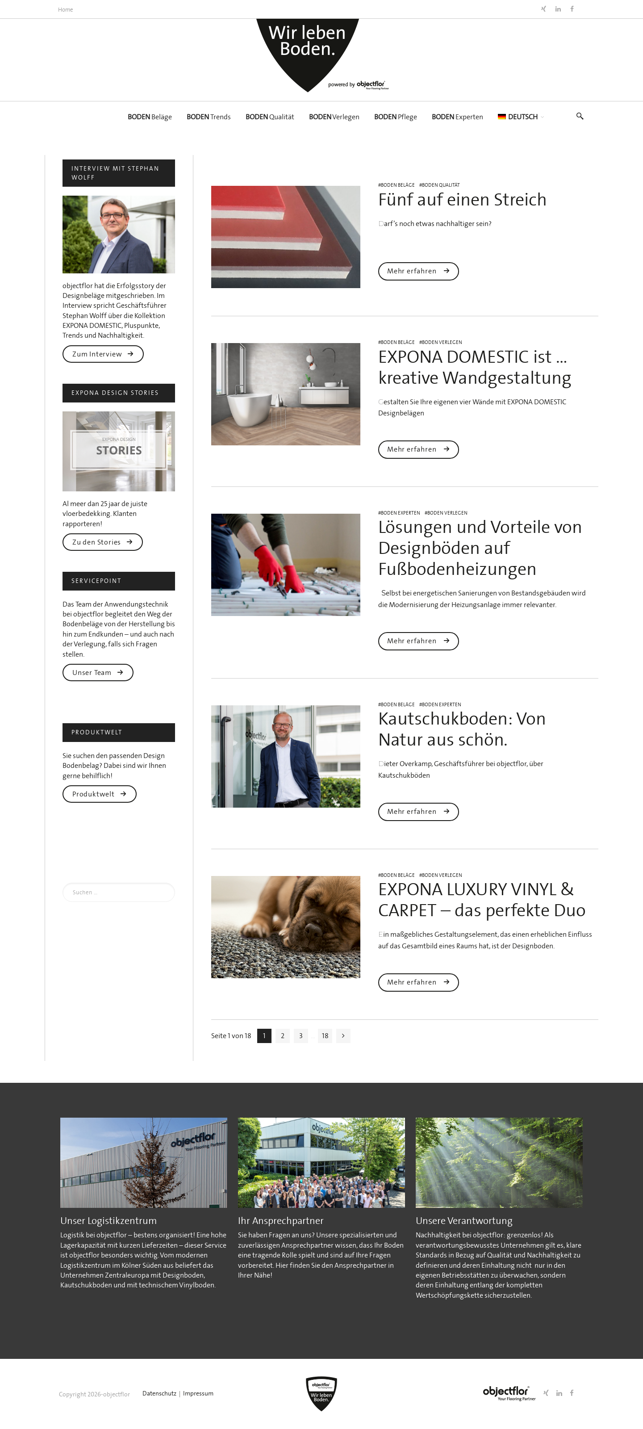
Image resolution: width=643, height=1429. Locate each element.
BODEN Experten (400, 513)
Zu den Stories (102, 542)
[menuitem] (518, 117)
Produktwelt (99, 794)
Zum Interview (103, 354)
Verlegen (334, 117)
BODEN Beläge (398, 185)
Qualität (270, 117)
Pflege (395, 117)
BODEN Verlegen (442, 342)
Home (65, 9)
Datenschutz (159, 1393)
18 (325, 1035)
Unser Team (98, 672)
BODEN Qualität (441, 185)
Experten (457, 117)
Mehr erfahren (418, 271)
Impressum (198, 1393)
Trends (209, 117)
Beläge (150, 117)
